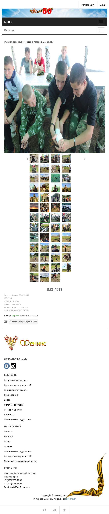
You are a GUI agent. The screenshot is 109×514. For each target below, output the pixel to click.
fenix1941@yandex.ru (20, 487)
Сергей (15, 315)
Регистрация (88, 5)
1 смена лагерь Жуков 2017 (39, 42)
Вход (102, 5)
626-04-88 (13, 483)
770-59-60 (13, 480)
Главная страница (13, 42)
